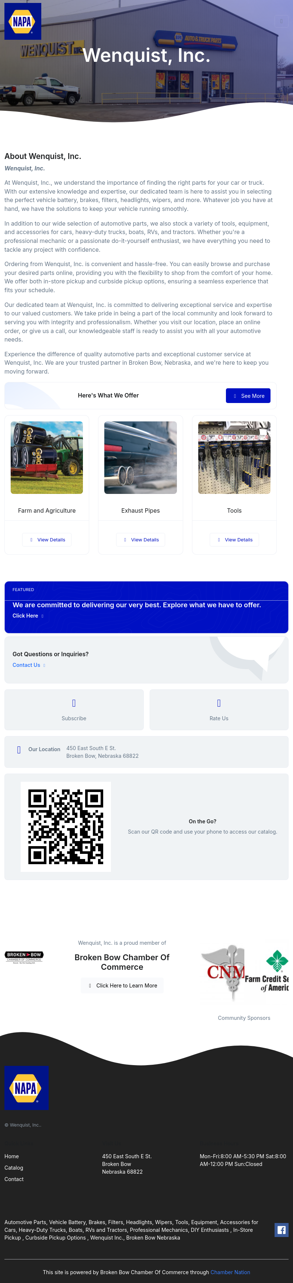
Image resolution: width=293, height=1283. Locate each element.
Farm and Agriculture (47, 510)
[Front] (24, 21)
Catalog (13, 1167)
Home (11, 1156)
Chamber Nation (230, 1272)
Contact (14, 1179)
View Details (46, 539)
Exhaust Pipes (140, 510)
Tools (234, 510)
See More (248, 396)
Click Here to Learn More (122, 985)
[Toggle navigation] (282, 21)
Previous (194, 972)
